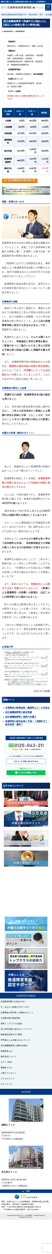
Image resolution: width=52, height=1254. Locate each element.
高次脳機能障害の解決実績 (18, 712)
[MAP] (20, 1139)
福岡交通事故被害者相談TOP (14, 14)
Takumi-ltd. (30, 1217)
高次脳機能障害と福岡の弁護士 (20, 717)
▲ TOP (26, 1191)
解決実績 (33, 14)
